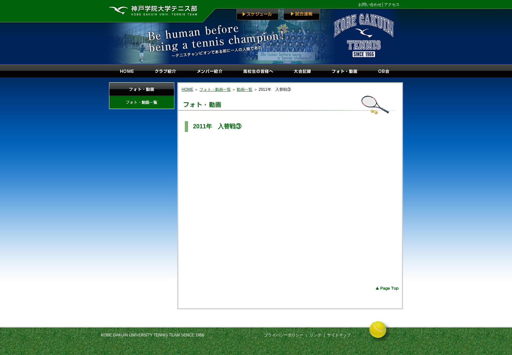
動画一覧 (244, 89)
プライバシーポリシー (283, 335)
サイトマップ (339, 335)
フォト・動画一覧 (215, 89)
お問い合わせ (370, 4)
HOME (187, 89)
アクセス (392, 4)
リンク (316, 335)
